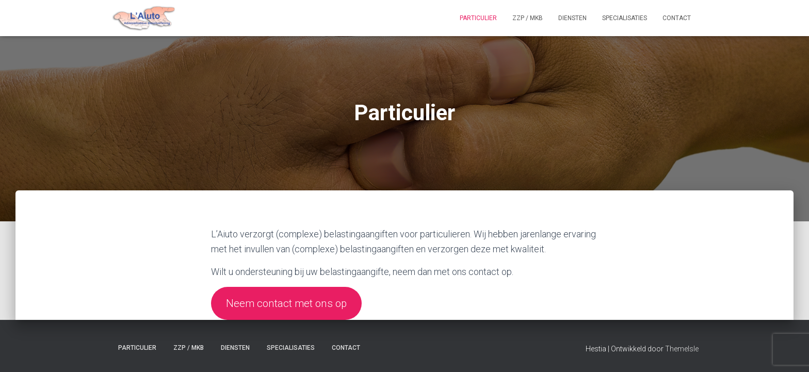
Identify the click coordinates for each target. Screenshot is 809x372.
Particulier (478, 18)
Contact (676, 18)
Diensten (572, 18)
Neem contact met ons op (286, 303)
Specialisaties (624, 18)
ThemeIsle (682, 349)
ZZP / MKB (527, 18)
